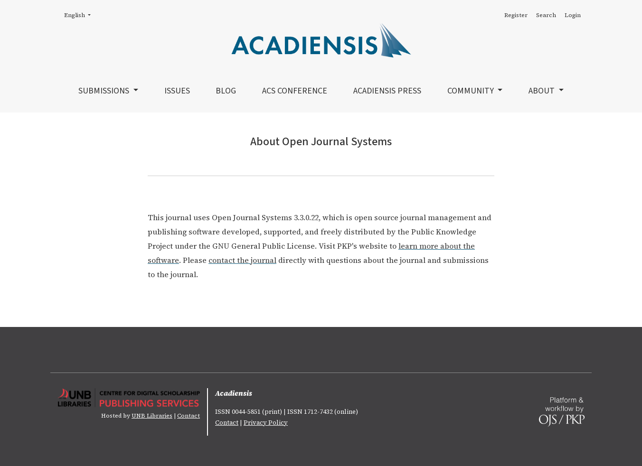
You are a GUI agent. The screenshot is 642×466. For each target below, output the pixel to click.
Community (471, 91)
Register (516, 15)
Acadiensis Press (387, 91)
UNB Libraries (152, 415)
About (543, 91)
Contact (188, 415)
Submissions (104, 91)
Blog (226, 91)
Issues (177, 91)
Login (573, 15)
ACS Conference (294, 91)
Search (546, 15)
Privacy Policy (266, 423)
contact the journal (242, 260)
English (80, 14)
